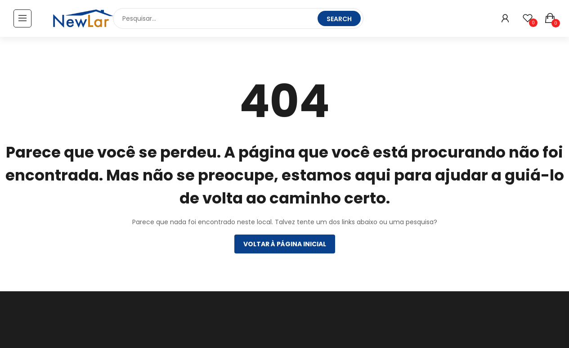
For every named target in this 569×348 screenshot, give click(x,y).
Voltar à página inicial (284, 244)
